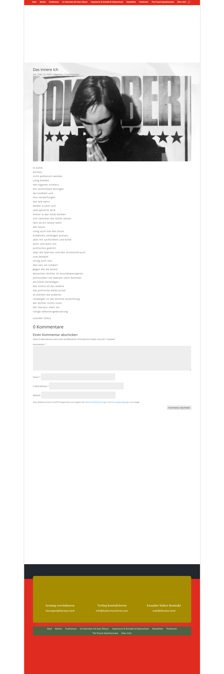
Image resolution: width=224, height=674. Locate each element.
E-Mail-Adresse (41, 386)
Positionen (143, 2)
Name (36, 377)
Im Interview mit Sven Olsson (74, 2)
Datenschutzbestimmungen (96, 402)
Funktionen (54, 2)
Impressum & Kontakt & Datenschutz (107, 2)
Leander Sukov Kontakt (164, 606)
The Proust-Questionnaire (162, 2)
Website (37, 395)
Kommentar (39, 344)
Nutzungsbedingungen (120, 402)
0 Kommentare (72, 74)
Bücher (43, 2)
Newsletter (131, 2)
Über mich (181, 2)
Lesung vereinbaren (60, 606)
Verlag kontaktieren (112, 606)
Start (34, 2)
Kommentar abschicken (179, 407)
